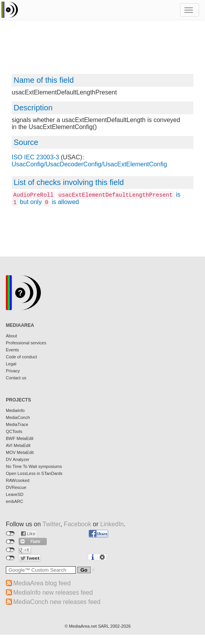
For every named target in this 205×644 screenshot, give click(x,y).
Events (12, 349)
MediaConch (18, 417)
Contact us (16, 377)
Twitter (51, 524)
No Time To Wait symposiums (34, 466)
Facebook (77, 524)
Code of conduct (21, 356)
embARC (14, 501)
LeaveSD (14, 494)
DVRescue (16, 487)
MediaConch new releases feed (56, 602)
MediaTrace (17, 424)
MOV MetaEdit (20, 452)
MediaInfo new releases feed (53, 592)
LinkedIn (112, 524)
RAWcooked (18, 480)
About (11, 335)
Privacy (13, 370)
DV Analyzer (18, 459)
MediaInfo (15, 410)
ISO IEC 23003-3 (35, 157)
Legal (11, 363)
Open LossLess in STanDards (34, 473)
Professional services (26, 342)
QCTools (14, 431)
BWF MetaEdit (19, 438)
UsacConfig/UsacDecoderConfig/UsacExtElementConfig (89, 164)
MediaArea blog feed (42, 583)
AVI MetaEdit (18, 445)
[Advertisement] (102, 50)
